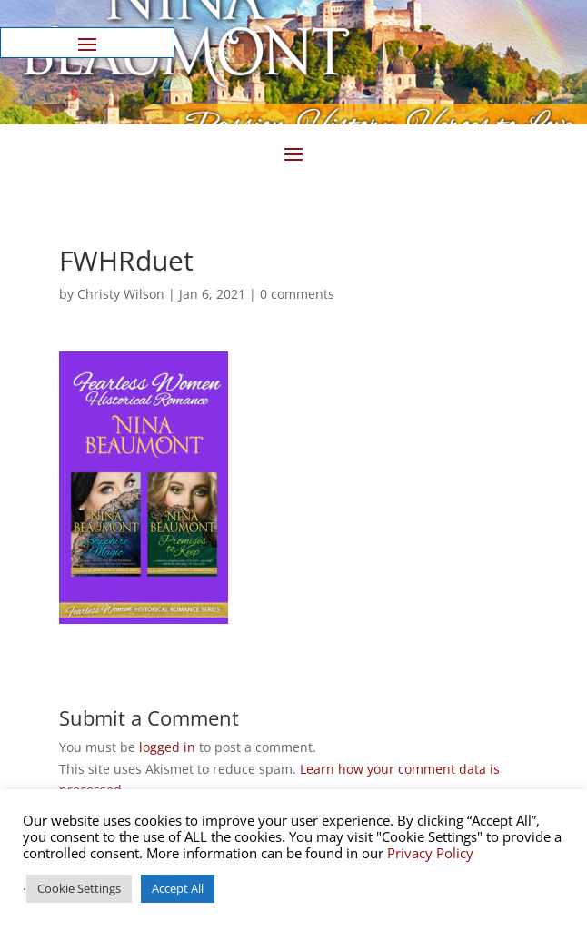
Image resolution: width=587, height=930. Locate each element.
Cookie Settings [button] (79, 888)
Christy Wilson (120, 293)
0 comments (297, 293)
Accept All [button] (178, 888)
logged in (167, 747)
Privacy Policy (430, 853)
